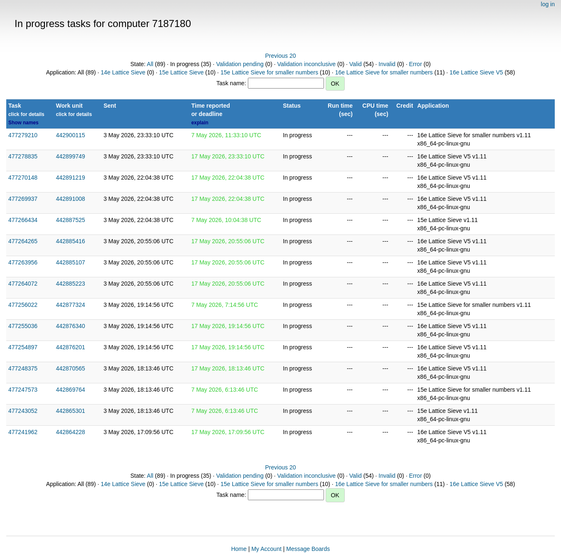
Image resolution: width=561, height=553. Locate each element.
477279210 (22, 135)
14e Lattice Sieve (123, 72)
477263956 (22, 262)
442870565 (70, 368)
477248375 (22, 368)
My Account (266, 549)
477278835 (22, 156)
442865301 (70, 410)
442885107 (70, 262)
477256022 (22, 304)
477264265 (22, 241)
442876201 (70, 347)
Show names (23, 123)
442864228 (70, 432)
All (150, 64)
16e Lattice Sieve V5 (476, 72)
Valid (355, 64)
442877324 (70, 304)
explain (199, 123)
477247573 (22, 389)
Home (239, 549)
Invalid (386, 64)
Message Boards (308, 549)
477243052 (22, 410)
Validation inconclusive (306, 64)
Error (415, 64)
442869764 (70, 389)
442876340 (70, 326)
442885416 (70, 241)
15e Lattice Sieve (181, 72)
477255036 (22, 326)
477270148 (22, 177)
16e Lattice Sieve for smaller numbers (384, 72)
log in (548, 4)
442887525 (70, 220)
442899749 (70, 156)
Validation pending (240, 64)
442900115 (70, 135)
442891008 (70, 198)
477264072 (22, 283)
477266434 (22, 220)
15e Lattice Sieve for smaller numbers (269, 72)
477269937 (22, 198)
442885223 (70, 283)
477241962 (22, 432)
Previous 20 (280, 55)
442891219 (70, 177)
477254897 (22, 347)
